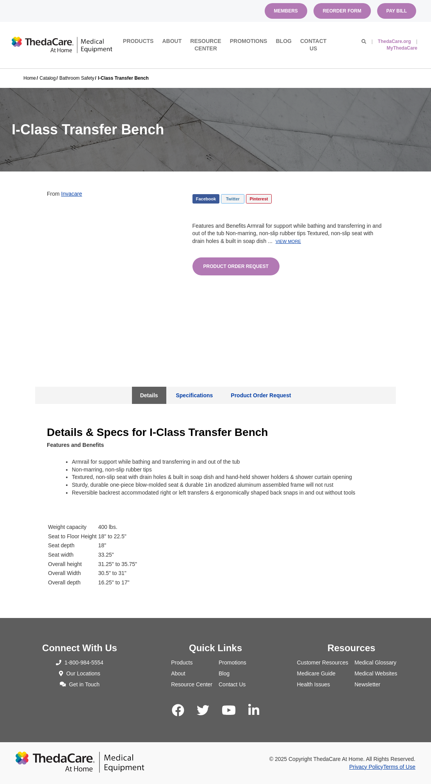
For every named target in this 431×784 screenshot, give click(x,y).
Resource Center (205, 45)
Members (286, 11)
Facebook (206, 198)
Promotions (248, 41)
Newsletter (367, 684)
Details (149, 395)
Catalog (47, 78)
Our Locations (79, 673)
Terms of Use (399, 767)
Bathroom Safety (76, 78)
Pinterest (258, 198)
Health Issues (313, 684)
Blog (283, 41)
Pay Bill (396, 11)
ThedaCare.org (394, 41)
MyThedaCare (401, 48)
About (172, 41)
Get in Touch (80, 684)
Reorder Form (342, 11)
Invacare (71, 194)
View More (288, 241)
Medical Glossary (375, 662)
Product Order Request (236, 266)
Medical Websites (375, 673)
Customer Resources (323, 662)
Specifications (194, 395)
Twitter (233, 198)
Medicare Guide (316, 673)
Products (138, 41)
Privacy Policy (366, 767)
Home (29, 78)
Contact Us (313, 45)
